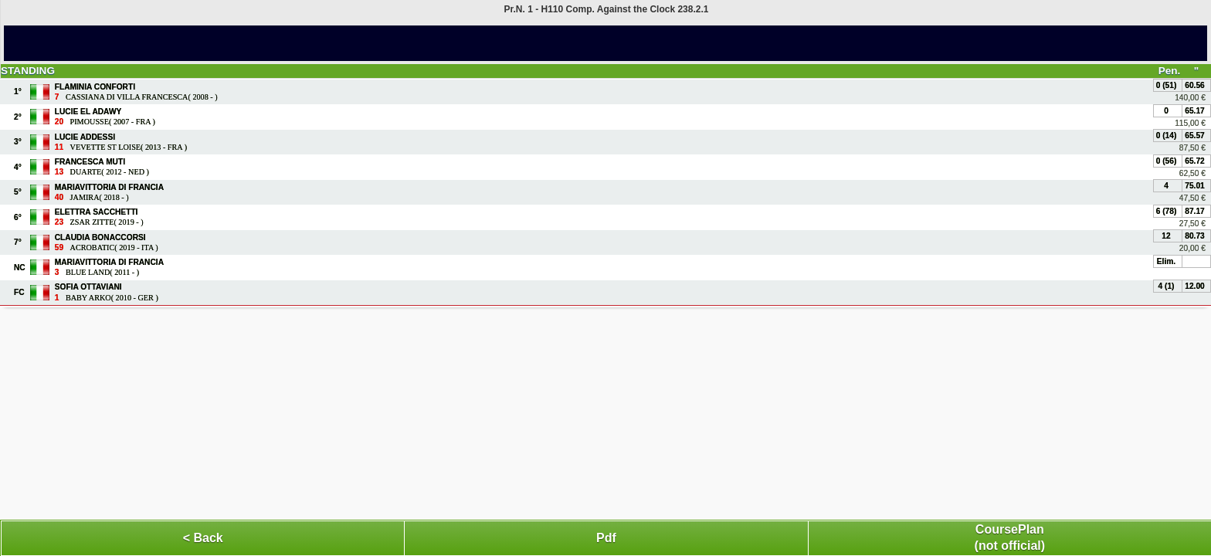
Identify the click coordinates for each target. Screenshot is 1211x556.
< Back (203, 537)
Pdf (606, 537)
